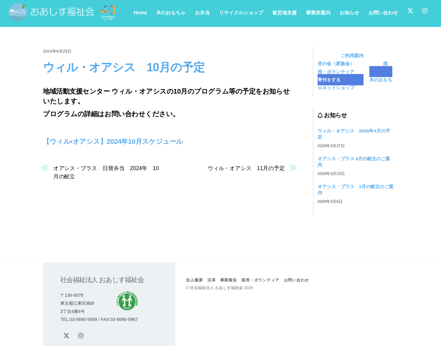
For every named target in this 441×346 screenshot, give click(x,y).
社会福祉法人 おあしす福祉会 (216, 287)
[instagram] (425, 10)
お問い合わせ (383, 12)
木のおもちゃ (171, 12)
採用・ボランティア (353, 67)
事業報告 (228, 280)
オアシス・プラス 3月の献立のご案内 (356, 189)
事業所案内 (318, 12)
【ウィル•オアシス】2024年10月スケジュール (113, 141)
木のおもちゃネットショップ (355, 83)
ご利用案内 (352, 55)
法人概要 (194, 280)
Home (140, 12)
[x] (410, 10)
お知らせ (349, 12)
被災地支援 (284, 12)
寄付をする (355, 75)
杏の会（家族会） (362, 59)
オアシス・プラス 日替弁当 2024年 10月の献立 (106, 172)
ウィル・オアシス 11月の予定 (246, 168)
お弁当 (202, 12)
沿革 (211, 280)
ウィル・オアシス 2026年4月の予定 (354, 134)
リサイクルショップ (241, 12)
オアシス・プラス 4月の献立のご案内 (354, 161)
